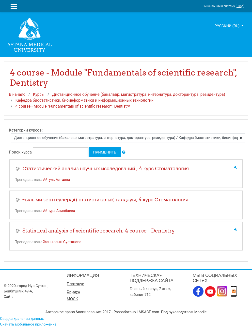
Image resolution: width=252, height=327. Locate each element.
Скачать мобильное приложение (28, 324)
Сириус (73, 291)
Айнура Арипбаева (59, 211)
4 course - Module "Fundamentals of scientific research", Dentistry (73, 106)
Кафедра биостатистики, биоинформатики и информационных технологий (85, 100)
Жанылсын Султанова (62, 242)
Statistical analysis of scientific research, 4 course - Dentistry (98, 230)
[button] (124, 152)
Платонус (75, 284)
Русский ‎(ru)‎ (227, 26)
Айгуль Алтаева (56, 179)
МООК (72, 299)
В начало (17, 94)
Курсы (39, 94)
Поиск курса (20, 152)
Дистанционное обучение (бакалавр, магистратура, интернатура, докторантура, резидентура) (138, 94)
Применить (104, 152)
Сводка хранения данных (22, 318)
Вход (240, 6)
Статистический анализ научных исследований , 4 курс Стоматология (105, 168)
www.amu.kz (24, 296)
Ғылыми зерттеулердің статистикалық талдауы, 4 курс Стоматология (105, 199)
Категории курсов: (26, 130)
